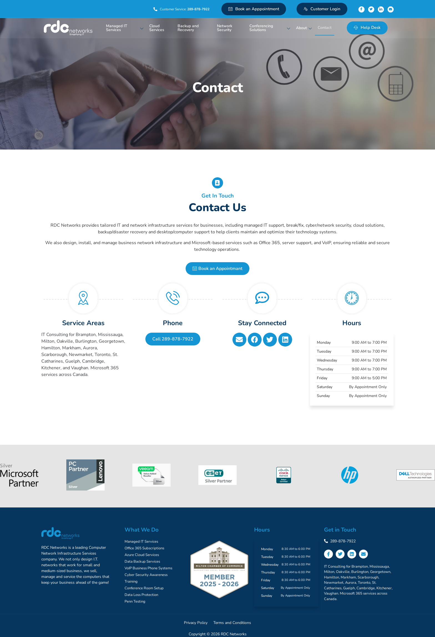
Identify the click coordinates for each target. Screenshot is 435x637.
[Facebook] (361, 9)
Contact (325, 27)
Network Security (224, 27)
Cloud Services (156, 27)
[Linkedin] (381, 9)
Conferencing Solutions (269, 27)
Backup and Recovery (188, 27)
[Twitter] (371, 9)
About (304, 28)
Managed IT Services (124, 27)
